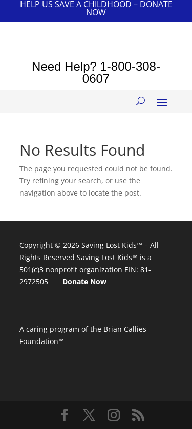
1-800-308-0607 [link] (121, 72)
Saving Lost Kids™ (111, 245)
